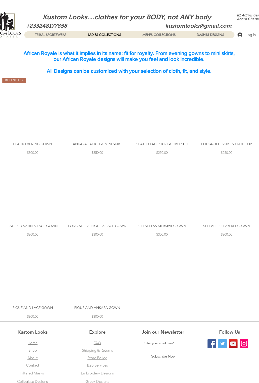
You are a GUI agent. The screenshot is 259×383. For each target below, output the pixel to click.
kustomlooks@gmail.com (198, 26)
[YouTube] (233, 343)
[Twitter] (222, 343)
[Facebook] (212, 343)
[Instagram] (244, 343)
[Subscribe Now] (163, 356)
